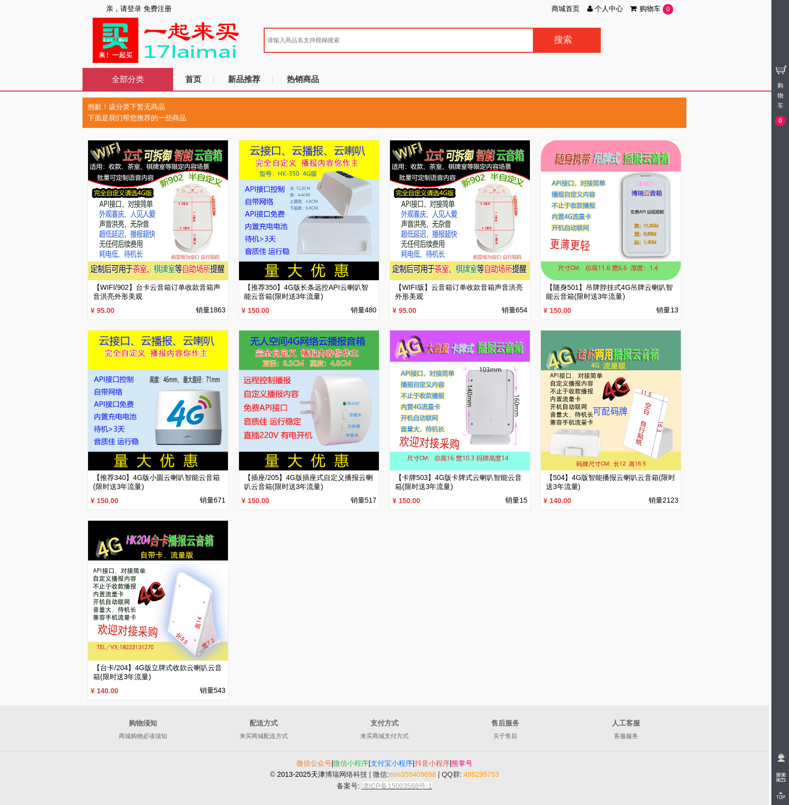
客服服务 (626, 736)
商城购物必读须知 (143, 736)
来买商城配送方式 (264, 736)
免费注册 (157, 9)
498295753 (481, 774)
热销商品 (303, 79)
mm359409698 (412, 774)
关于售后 (505, 736)
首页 (193, 79)
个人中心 (604, 9)
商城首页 (565, 9)
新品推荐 (244, 79)
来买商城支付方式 (384, 736)
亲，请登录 (123, 9)
